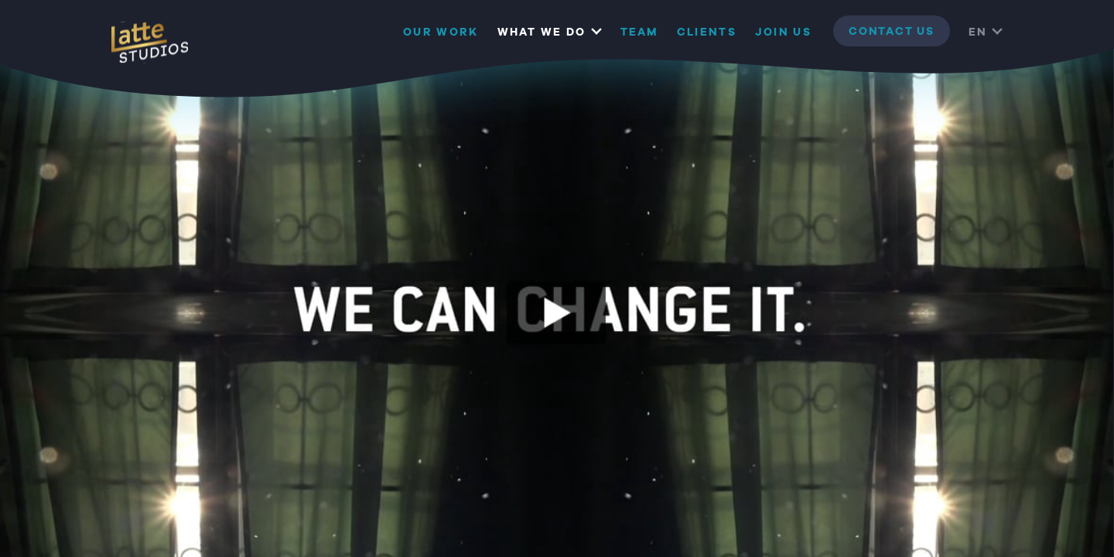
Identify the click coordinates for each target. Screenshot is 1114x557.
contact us (892, 31)
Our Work (440, 32)
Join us (783, 32)
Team (639, 32)
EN (978, 32)
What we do (541, 32)
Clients (706, 32)
